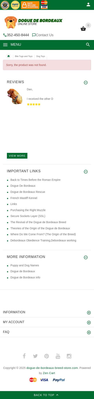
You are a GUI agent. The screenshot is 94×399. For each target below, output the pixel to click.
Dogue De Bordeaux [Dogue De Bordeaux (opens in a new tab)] (22, 185)
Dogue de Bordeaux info (25, 277)
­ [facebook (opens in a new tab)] (24, 356)
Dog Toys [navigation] (40, 56)
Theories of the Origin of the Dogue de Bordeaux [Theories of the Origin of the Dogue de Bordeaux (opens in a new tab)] (40, 228)
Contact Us (44, 35)
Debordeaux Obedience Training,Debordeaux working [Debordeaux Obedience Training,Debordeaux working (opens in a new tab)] (43, 240)
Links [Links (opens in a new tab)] (13, 204)
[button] (88, 44)
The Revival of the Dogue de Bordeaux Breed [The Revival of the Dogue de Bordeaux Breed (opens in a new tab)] (38, 222)
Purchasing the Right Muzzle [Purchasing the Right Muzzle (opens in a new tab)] (28, 210)
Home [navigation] (8, 56)
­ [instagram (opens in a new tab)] (69, 356)
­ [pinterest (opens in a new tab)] (46, 356)
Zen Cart (49, 373)
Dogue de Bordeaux (22, 271)
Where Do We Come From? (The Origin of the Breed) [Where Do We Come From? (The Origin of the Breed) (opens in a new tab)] (43, 234)
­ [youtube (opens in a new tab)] (58, 356)
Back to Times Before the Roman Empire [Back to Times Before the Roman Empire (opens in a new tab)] (35, 179)
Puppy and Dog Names (24, 265)
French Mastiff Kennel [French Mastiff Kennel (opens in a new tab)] (23, 198)
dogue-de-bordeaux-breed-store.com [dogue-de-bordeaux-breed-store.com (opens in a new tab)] (52, 367)
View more (17, 155)
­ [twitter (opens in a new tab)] (35, 356)
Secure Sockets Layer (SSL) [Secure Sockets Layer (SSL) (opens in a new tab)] (27, 216)
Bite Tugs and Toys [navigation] (24, 56)
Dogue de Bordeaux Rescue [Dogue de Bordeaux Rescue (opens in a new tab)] (27, 191)
